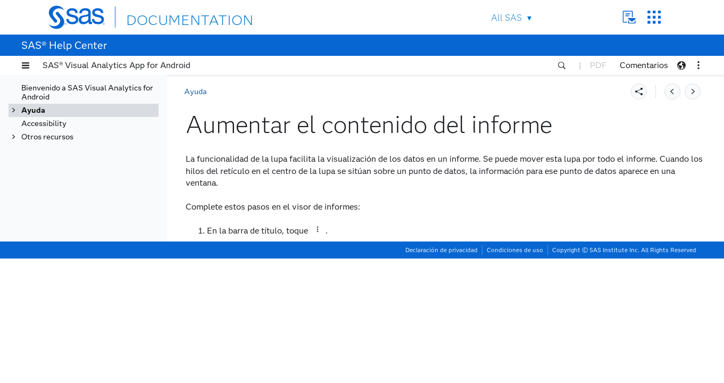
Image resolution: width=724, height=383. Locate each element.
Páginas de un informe (91, 116)
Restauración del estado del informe (91, 313)
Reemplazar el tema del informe (94, 246)
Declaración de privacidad (441, 374)
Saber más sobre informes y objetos (101, 290)
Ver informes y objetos (84, 89)
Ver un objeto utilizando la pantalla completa (98, 156)
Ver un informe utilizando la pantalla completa (100, 134)
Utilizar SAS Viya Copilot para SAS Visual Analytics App (95, 357)
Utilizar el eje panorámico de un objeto (102, 179)
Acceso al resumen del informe (92, 201)
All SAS (506, 18)
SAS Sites (654, 17)
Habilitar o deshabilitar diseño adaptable (93, 268)
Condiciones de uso (515, 374)
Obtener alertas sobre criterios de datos (97, 335)
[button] (25, 65)
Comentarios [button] (644, 65)
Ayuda (195, 91)
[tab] (105, 223)
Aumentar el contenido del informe (102, 223)
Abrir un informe (82, 102)
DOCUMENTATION (165, 17)
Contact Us (629, 17)
